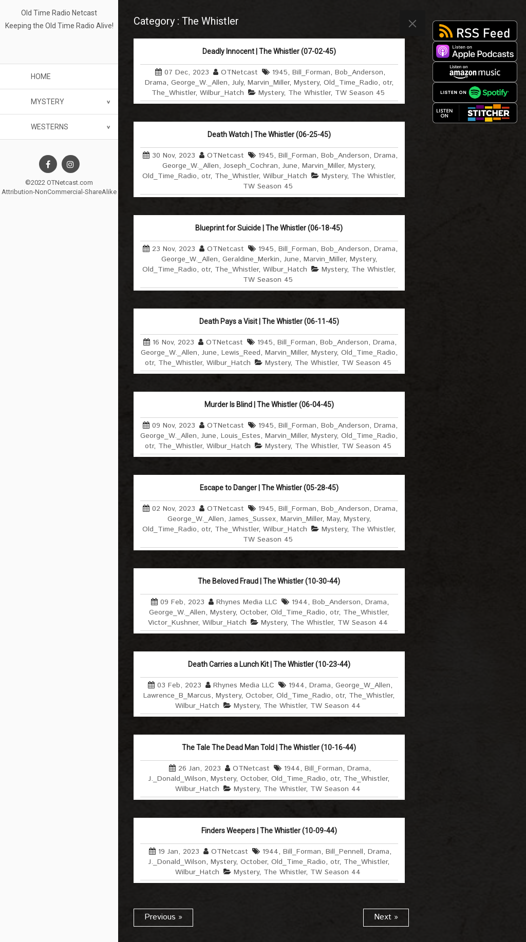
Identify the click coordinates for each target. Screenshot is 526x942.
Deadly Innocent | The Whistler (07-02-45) (269, 51)
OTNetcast (239, 72)
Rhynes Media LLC (246, 602)
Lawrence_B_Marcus (177, 695)
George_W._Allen (199, 83)
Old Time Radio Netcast (59, 13)
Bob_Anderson (359, 72)
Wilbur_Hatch (222, 93)
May (333, 519)
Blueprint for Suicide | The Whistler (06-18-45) (269, 228)
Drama (155, 83)
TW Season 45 (360, 93)
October (253, 612)
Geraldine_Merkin (250, 259)
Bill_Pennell (344, 852)
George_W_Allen (362, 685)
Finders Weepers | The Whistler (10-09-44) (269, 830)
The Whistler (309, 93)
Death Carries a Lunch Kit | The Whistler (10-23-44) (269, 664)
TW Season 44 (362, 623)
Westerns (49, 127)
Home (41, 76)
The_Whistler (173, 93)
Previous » (163, 917)
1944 (300, 602)
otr (387, 83)
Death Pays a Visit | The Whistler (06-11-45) (269, 321)
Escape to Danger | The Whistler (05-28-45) (269, 488)
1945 (280, 72)
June (290, 166)
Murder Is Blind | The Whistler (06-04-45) (269, 404)
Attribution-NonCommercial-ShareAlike (59, 192)
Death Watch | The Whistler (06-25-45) (269, 134)
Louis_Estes (240, 436)
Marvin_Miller (268, 83)
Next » (386, 917)
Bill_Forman (311, 72)
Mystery (47, 102)
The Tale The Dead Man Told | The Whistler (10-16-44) (269, 747)
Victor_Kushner (173, 623)
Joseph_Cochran (250, 166)
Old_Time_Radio (351, 83)
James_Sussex (252, 519)
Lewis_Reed (240, 353)
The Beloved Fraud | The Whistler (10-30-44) (269, 581)
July (237, 83)
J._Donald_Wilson (177, 779)
